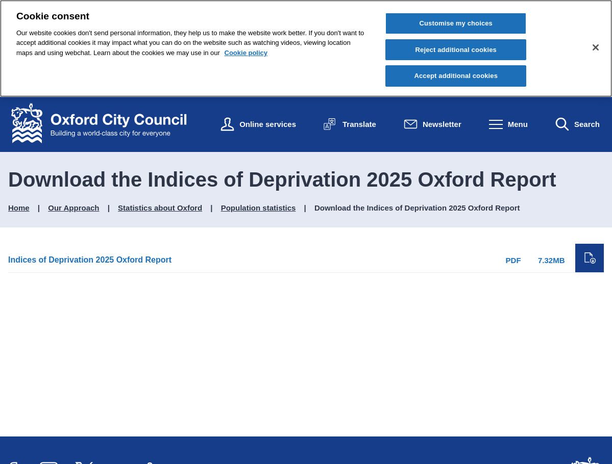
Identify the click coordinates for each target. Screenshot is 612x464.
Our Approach (73, 207)
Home (19, 207)
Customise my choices (456, 23)
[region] (306, 48)
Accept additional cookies (456, 76)
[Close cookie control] (595, 47)
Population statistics (258, 207)
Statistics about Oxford (160, 207)
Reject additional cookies (456, 50)
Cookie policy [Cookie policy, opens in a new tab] (246, 53)
